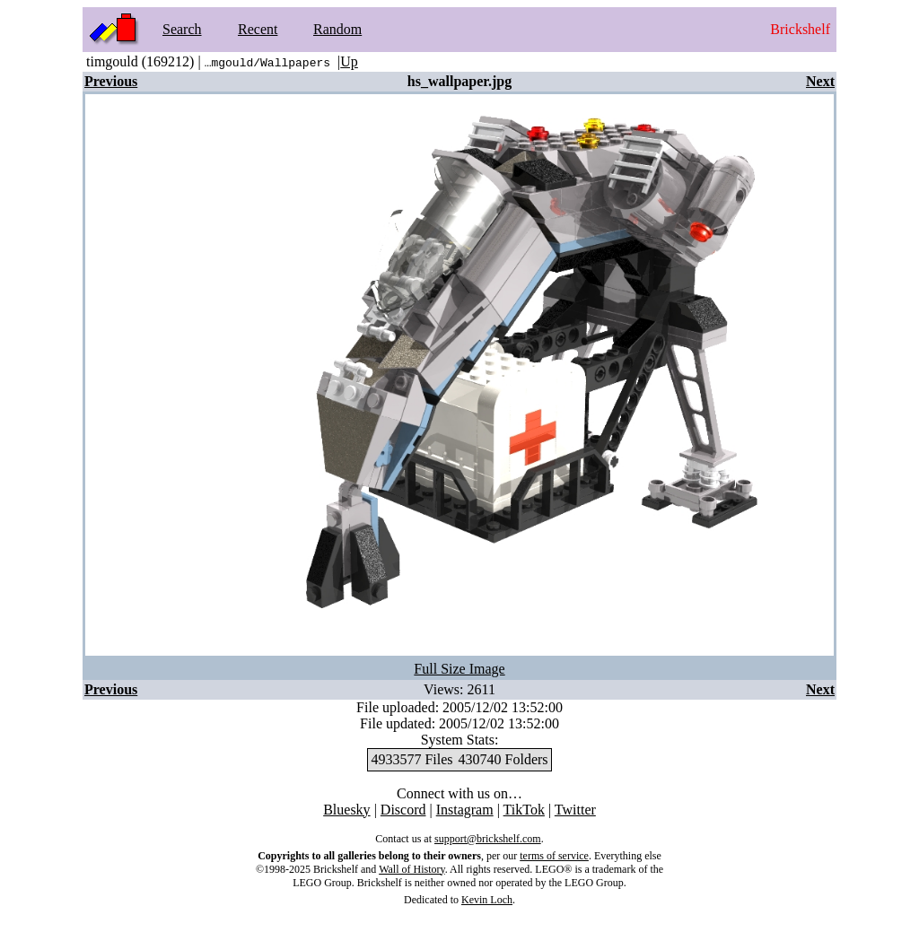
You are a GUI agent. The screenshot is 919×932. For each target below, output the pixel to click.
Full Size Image (459, 668)
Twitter (575, 809)
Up (349, 61)
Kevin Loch (486, 899)
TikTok (524, 809)
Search (182, 29)
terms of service (554, 855)
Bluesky (346, 809)
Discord (403, 809)
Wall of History (412, 869)
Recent (257, 29)
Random (337, 29)
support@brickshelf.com (487, 838)
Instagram (465, 809)
